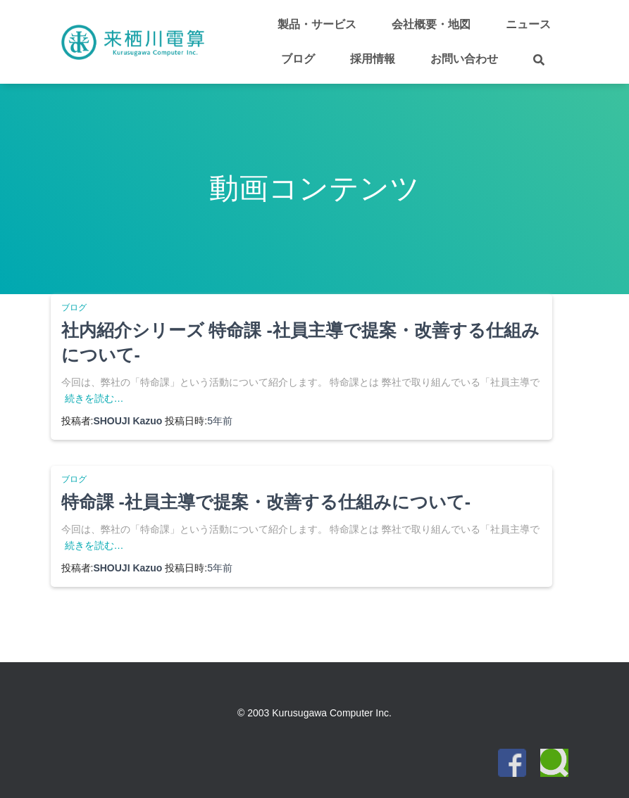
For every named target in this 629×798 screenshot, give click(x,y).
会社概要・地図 (431, 24)
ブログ (298, 59)
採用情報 (372, 59)
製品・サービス (317, 24)
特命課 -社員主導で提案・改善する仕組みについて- (266, 502)
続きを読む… (94, 398)
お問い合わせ (464, 59)
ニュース (528, 24)
